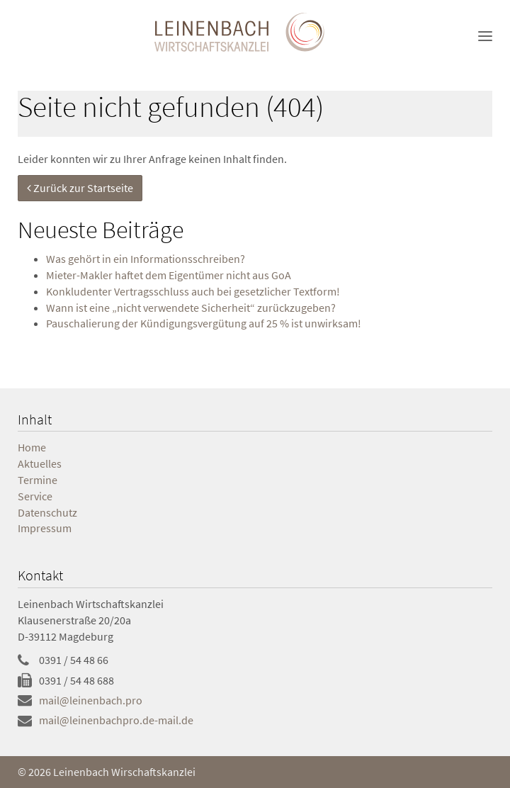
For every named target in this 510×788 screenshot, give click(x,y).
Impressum (45, 528)
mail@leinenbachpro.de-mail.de (116, 720)
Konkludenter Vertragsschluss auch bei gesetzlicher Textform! (193, 291)
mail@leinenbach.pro (90, 700)
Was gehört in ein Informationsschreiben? (145, 259)
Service (35, 496)
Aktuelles (40, 463)
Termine (37, 480)
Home (32, 447)
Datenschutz (47, 512)
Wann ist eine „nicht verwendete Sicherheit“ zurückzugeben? (191, 307)
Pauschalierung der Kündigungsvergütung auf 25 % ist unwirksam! (203, 323)
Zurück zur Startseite (80, 188)
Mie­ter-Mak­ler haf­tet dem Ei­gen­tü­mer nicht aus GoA (168, 275)
